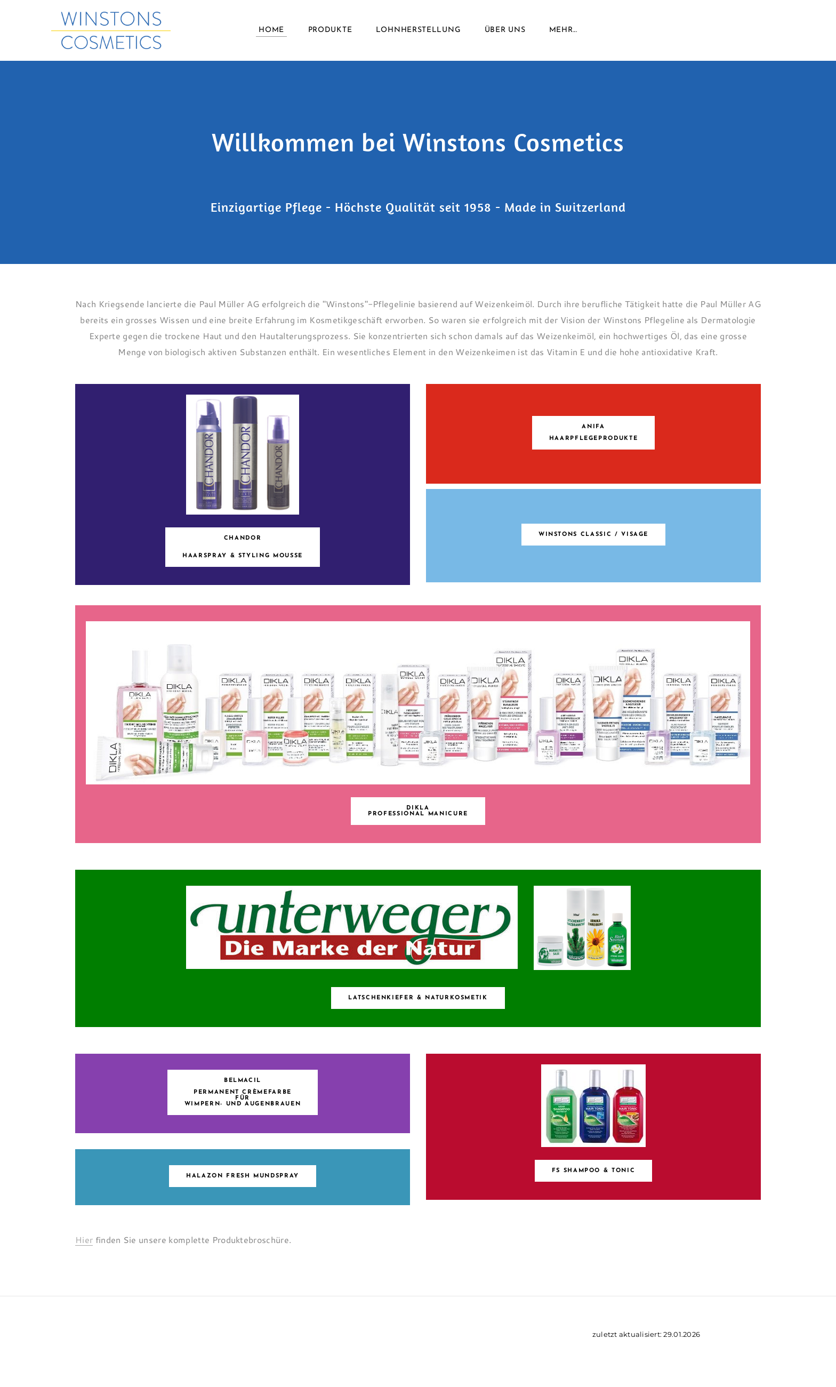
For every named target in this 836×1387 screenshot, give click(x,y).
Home (271, 32)
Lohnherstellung (418, 32)
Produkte (330, 32)
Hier (84, 1239)
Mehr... (563, 32)
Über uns (505, 32)
